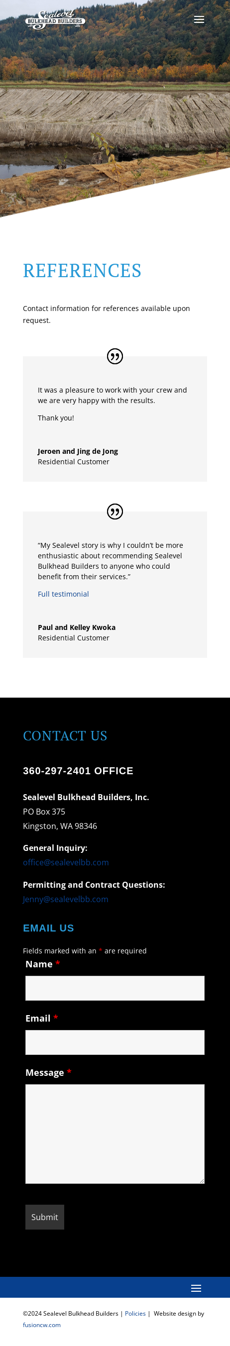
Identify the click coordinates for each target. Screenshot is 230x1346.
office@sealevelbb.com (66, 862)
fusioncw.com (42, 1325)
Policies (135, 1313)
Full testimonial (63, 594)
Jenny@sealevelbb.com (66, 899)
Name (42, 964)
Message (48, 1072)
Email (41, 1018)
